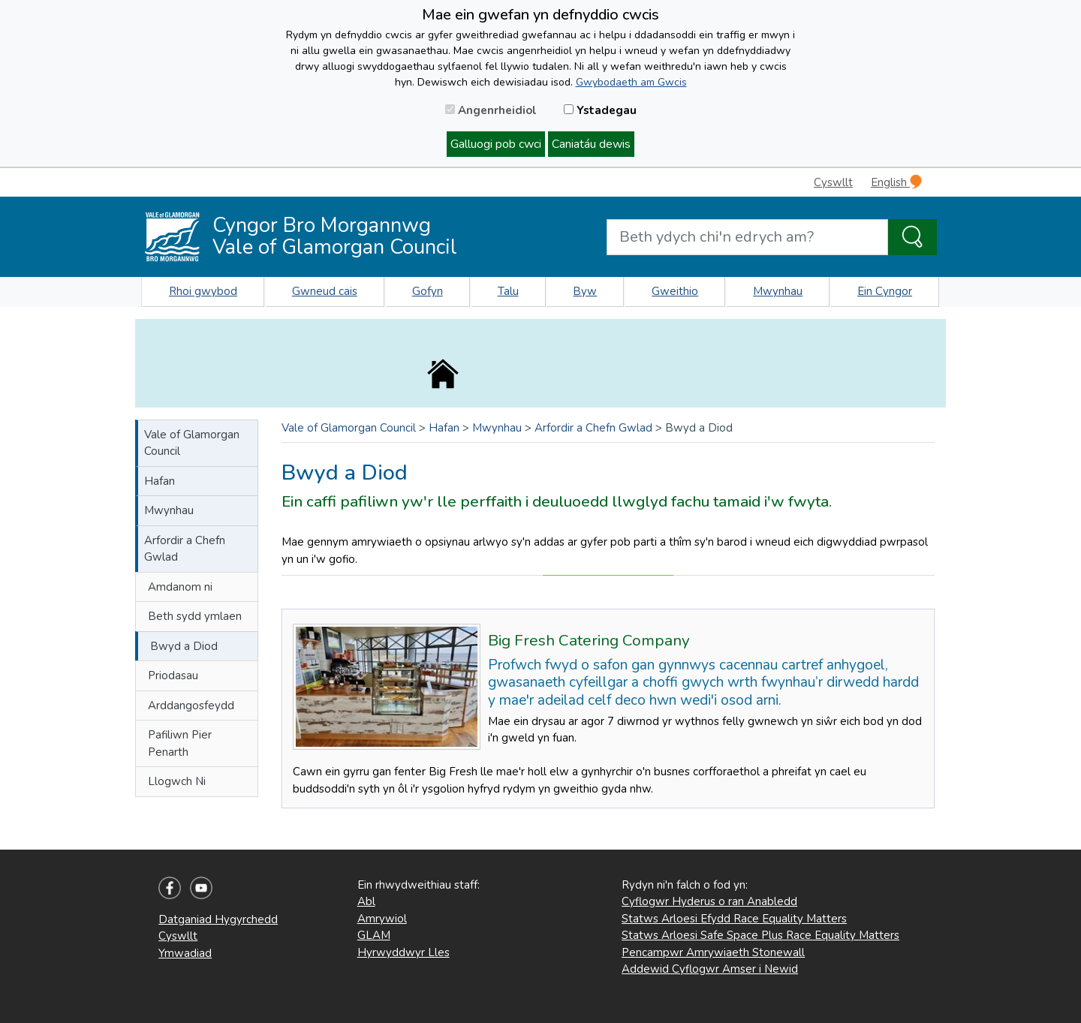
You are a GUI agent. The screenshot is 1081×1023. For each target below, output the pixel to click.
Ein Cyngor (884, 291)
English (896, 182)
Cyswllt (833, 182)
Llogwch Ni (177, 781)
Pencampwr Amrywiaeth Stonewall (713, 952)
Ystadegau (600, 110)
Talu (508, 291)
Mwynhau (777, 291)
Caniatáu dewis (591, 144)
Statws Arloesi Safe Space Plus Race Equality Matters (760, 935)
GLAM (373, 935)
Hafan (159, 481)
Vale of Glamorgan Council (191, 443)
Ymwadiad (185, 953)
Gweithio (675, 291)
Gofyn (427, 291)
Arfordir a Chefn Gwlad (184, 549)
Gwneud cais (324, 291)
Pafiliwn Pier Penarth (180, 743)
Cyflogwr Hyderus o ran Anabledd (709, 901)
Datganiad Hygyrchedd (218, 919)
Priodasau (173, 675)
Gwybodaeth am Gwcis (631, 82)
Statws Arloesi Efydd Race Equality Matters (734, 918)
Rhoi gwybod (203, 291)
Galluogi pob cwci (495, 144)
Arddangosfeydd (191, 705)
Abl (366, 901)
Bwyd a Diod (184, 646)
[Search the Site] (912, 237)
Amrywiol (382, 918)
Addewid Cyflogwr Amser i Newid (710, 968)
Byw (585, 291)
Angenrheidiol (491, 110)
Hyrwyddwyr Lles (403, 952)
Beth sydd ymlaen (195, 616)
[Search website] (747, 237)
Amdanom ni (180, 586)
